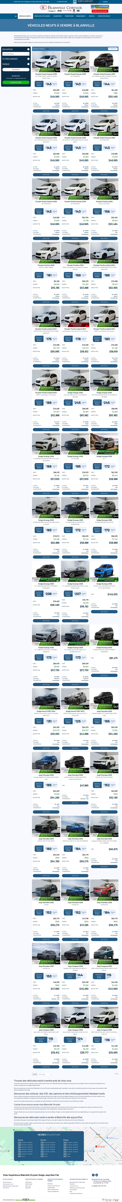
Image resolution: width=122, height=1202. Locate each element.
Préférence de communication (77, 1187)
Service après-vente (8, 1184)
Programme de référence (76, 1193)
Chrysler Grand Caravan (53, 1185)
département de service (71, 1112)
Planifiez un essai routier (81, 1123)
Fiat (55, 1098)
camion (94, 1096)
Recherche (16, 69)
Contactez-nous (74, 1186)
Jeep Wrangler (51, 1187)
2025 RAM (27, 1188)
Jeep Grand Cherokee (52, 1189)
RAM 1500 (49, 1183)
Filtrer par (112, 49)
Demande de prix (7, 1182)
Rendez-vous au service (100, 11)
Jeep (48, 1098)
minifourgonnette (18, 1098)
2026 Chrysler (28, 1184)
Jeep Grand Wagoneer (53, 1191)
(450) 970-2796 (62, 1)
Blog (71, 1191)
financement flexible (95, 1083)
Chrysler (40, 1098)
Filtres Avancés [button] (10, 59)
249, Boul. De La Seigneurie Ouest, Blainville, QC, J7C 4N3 (32, 1)
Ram (51, 1098)
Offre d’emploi (73, 1189)
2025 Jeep (28, 1186)
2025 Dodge (28, 1182)
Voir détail (46, 111)
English (105, 1)
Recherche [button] (7, 49)
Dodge (44, 1098)
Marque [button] (5, 64)
